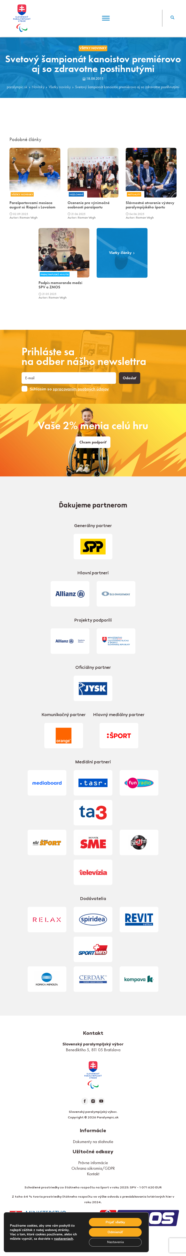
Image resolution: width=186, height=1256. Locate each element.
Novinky (38, 87)
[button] (172, 18)
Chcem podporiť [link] (93, 442)
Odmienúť (115, 1232)
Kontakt (93, 1174)
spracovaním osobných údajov (81, 389)
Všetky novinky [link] (93, 48)
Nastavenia (115, 1242)
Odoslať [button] (129, 378)
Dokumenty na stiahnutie (93, 1141)
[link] (93, 1074)
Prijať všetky (115, 1221)
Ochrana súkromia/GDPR (93, 1168)
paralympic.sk (17, 87)
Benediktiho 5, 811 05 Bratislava (93, 1049)
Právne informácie (93, 1162)
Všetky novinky (60, 87)
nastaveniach (63, 1238)
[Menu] (106, 18)
